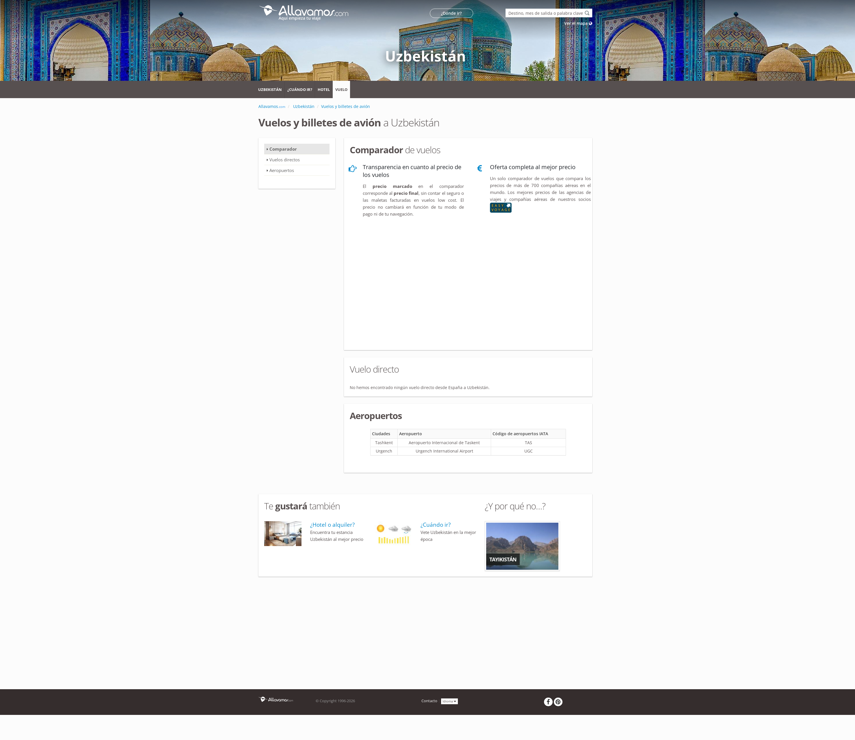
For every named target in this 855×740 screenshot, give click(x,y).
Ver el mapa (578, 23)
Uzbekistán (270, 89)
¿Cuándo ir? (299, 89)
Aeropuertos (281, 170)
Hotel (324, 89)
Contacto (429, 700)
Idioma (449, 701)
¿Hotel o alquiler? (332, 524)
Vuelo (341, 89)
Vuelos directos (284, 159)
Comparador (283, 149)
